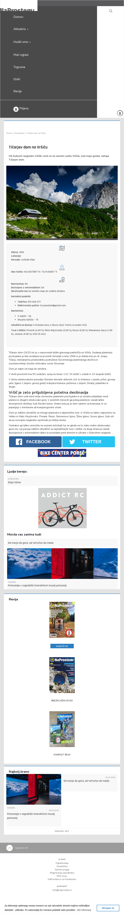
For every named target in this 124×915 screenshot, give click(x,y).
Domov (18, 17)
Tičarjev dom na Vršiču (36, 133)
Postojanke (20, 133)
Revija (17, 91)
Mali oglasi (20, 55)
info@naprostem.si (62, 890)
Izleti (16, 79)
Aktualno (20, 29)
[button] (84, 910)
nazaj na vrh (17, 848)
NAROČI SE (62, 646)
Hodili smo (22, 42)
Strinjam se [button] (108, 908)
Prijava (20, 109)
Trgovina (19, 67)
